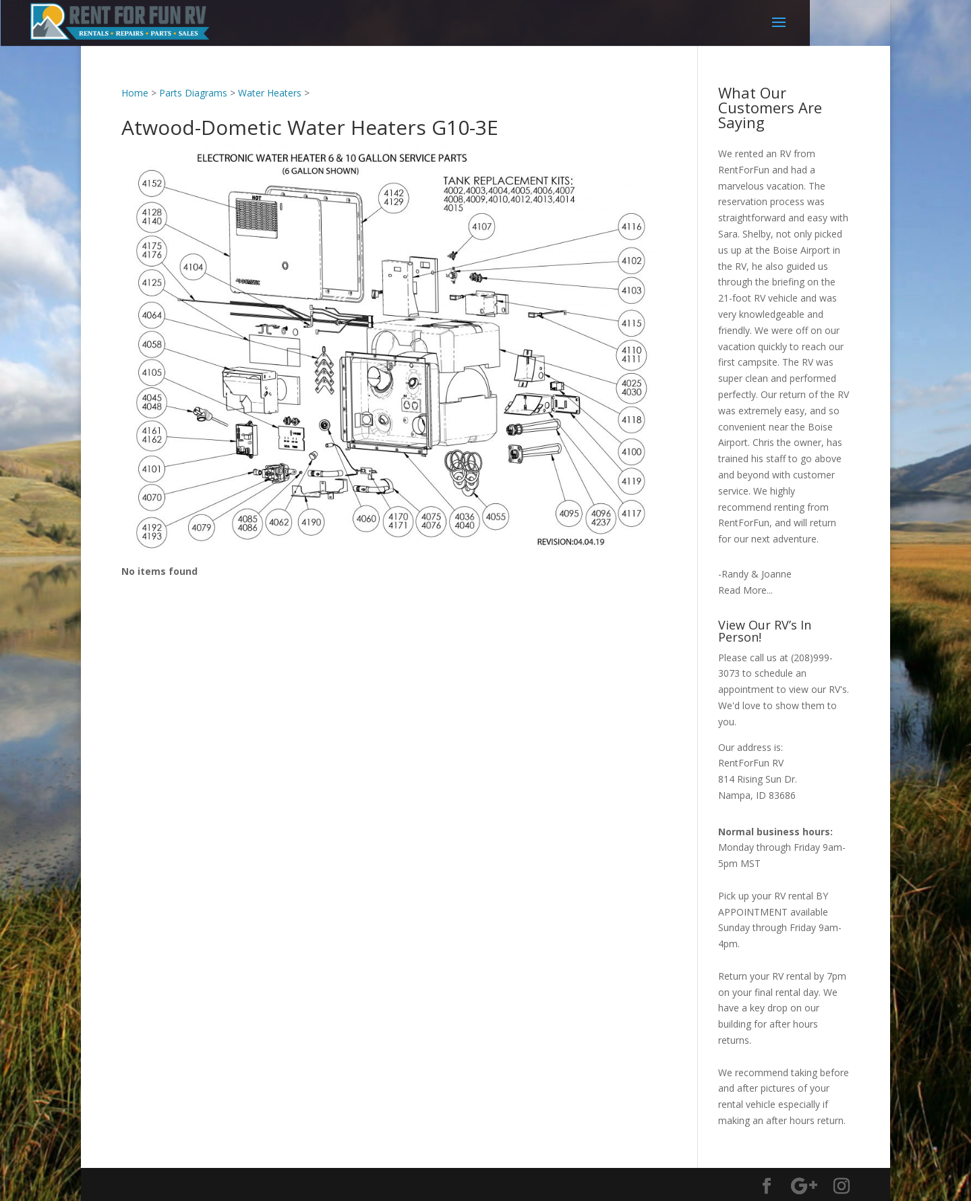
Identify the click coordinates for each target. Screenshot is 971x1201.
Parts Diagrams (193, 92)
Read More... (745, 590)
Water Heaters (269, 92)
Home (134, 92)
